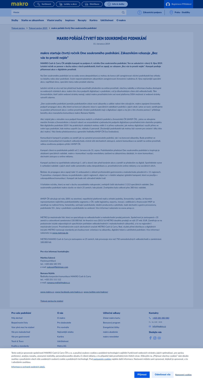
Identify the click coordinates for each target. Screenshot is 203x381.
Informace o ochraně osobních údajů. (28, 367)
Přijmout (142, 374)
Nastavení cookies (183, 375)
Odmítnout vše (163, 374)
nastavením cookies (102, 359)
